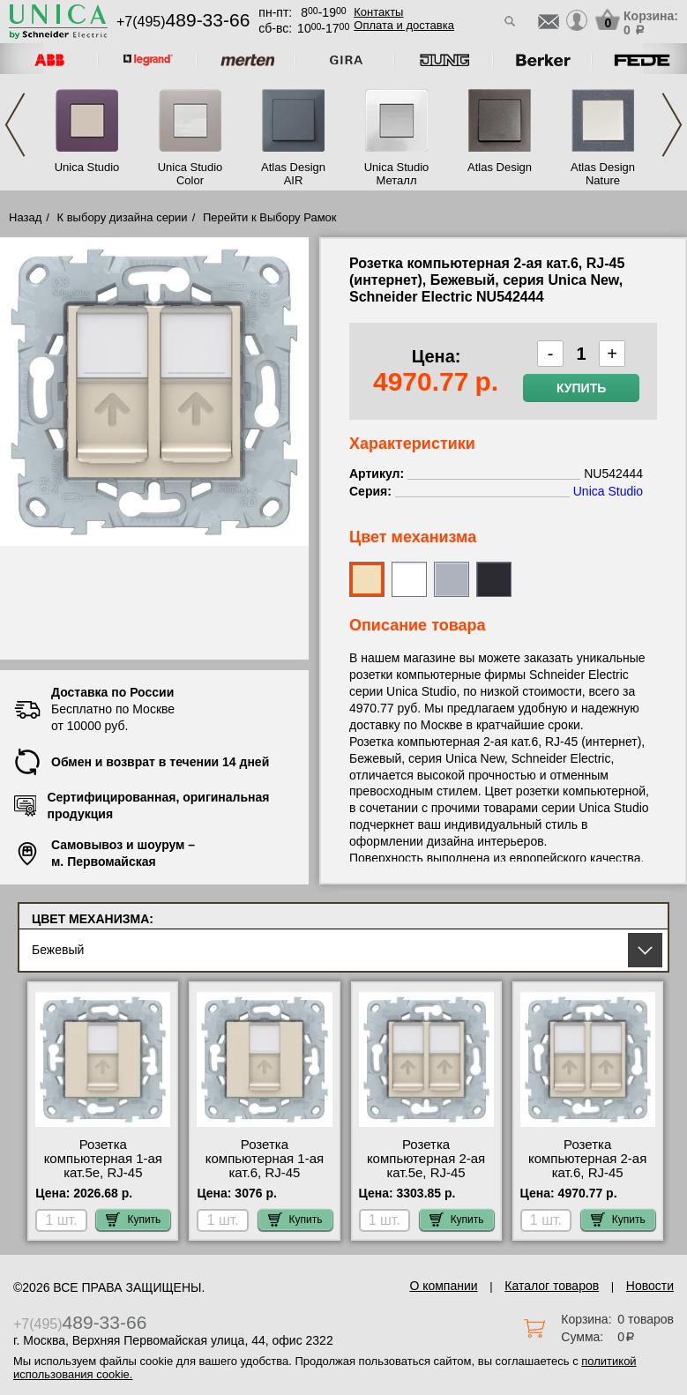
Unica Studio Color (190, 173)
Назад (25, 217)
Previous (15, 125)
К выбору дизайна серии (122, 217)
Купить (581, 388)
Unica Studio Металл (396, 173)
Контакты (378, 12)
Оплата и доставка (404, 25)
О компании (443, 1286)
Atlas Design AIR (293, 173)
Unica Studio (87, 167)
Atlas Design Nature (603, 173)
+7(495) (183, 21)
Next (672, 125)
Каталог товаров (551, 1286)
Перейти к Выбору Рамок (270, 217)
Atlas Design (499, 167)
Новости (650, 1286)
